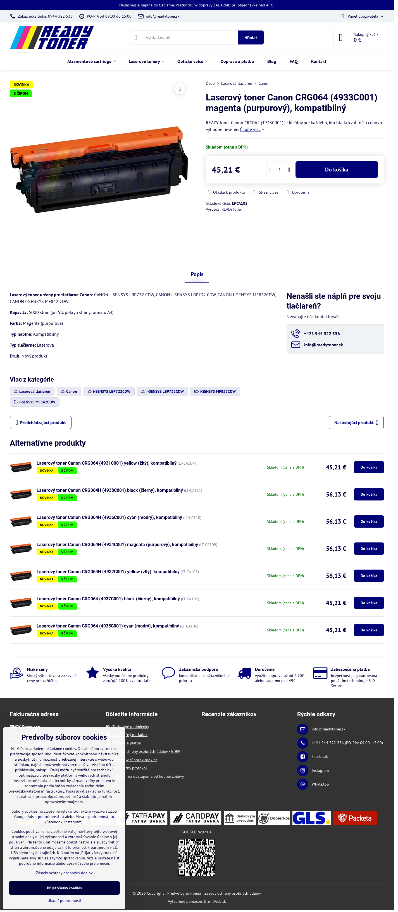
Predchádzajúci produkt (41, 422)
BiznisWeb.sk (215, 901)
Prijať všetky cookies (64, 887)
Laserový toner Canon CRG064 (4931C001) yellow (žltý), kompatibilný (107, 463)
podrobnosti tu (51, 816)
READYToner (231, 209)
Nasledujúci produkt (356, 422)
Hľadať (250, 37)
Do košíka (336, 169)
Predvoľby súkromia (184, 893)
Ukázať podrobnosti (64, 900)
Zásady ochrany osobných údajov (232, 893)
